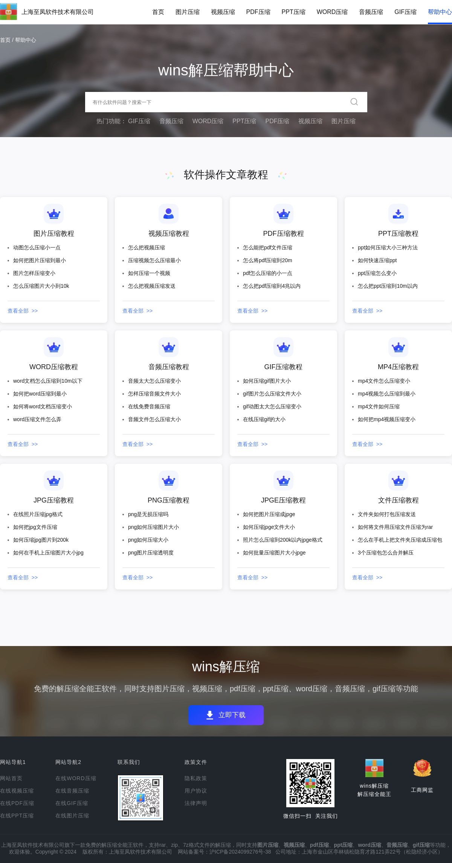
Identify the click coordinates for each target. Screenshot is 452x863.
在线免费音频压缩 (149, 406)
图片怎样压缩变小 (34, 273)
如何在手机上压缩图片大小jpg (48, 553)
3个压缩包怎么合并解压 (386, 553)
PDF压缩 (258, 12)
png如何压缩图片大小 (153, 527)
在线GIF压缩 (71, 803)
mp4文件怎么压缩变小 (384, 381)
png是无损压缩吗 (148, 514)
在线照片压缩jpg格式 (38, 514)
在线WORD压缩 (75, 778)
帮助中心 (440, 12)
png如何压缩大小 (148, 540)
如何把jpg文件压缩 (35, 527)
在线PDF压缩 (17, 803)
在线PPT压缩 (17, 816)
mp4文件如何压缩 (379, 406)
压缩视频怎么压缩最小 (154, 260)
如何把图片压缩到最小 (39, 260)
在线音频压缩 (72, 791)
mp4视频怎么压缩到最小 (386, 394)
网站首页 (11, 778)
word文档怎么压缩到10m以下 (47, 381)
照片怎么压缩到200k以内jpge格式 (282, 540)
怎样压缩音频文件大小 (154, 394)
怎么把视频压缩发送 (152, 286)
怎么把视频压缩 (146, 247)
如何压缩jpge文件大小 (269, 527)
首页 (158, 12)
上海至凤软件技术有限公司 (57, 12)
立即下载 (234, 715)
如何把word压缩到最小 (40, 394)
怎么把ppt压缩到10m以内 (388, 286)
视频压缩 (223, 12)
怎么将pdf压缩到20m (267, 260)
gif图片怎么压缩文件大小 (272, 394)
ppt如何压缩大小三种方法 (388, 247)
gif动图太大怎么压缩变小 (272, 406)
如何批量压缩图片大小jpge (274, 553)
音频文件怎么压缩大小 (154, 419)
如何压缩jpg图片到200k (41, 540)
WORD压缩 (332, 12)
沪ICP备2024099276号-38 (240, 852)
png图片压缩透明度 (151, 553)
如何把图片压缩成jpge (269, 514)
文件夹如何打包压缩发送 (387, 514)
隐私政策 (196, 778)
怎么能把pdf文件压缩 (267, 247)
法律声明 (196, 803)
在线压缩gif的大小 (264, 419)
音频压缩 (371, 12)
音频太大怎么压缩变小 (154, 381)
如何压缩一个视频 (149, 273)
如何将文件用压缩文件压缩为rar (395, 527)
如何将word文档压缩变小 (42, 406)
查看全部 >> (23, 311)
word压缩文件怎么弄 (37, 419)
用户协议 (196, 791)
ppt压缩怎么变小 (377, 273)
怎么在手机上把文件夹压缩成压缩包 (400, 540)
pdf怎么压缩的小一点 (267, 273)
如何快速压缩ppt (377, 260)
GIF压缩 (405, 12)
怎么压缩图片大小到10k (41, 286)
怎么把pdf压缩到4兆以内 (272, 286)
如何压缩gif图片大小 (267, 381)
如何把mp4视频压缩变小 (386, 419)
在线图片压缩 (72, 816)
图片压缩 (188, 12)
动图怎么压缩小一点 (37, 247)
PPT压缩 (293, 12)
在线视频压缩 (17, 791)
